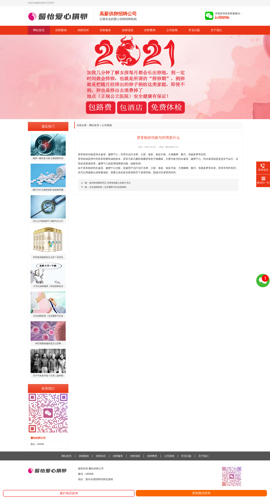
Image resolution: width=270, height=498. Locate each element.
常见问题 (194, 30)
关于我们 (216, 30)
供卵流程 (127, 30)
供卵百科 (83, 30)
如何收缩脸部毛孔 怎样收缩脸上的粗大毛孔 (110, 183)
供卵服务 (105, 30)
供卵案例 (61, 30)
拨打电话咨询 (69, 493)
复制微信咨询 (201, 493)
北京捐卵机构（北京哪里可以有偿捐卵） (108, 187)
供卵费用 (149, 30)
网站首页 (39, 30)
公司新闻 (172, 30)
